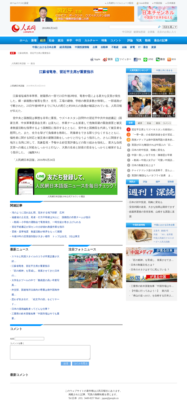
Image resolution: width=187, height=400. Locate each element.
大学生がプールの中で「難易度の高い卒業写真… (35, 282)
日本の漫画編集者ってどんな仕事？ (31, 309)
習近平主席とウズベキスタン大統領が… (153, 129)
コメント (115, 40)
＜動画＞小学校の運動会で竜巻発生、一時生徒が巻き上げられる (46, 222)
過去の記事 (161, 40)
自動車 (104, 47)
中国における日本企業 (44, 47)
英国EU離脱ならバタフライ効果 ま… (152, 175)
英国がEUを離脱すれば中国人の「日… (152, 145)
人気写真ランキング (139, 70)
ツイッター (123, 59)
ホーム (24, 40)
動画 (148, 40)
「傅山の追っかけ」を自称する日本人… (152, 295)
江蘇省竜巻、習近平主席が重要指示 (31, 266)
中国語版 (157, 3)
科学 (69, 40)
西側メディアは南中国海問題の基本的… (153, 139)
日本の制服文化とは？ (143, 165)
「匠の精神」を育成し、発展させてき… (152, 260)
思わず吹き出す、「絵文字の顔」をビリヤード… (35, 301)
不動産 (114, 47)
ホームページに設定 (19, 3)
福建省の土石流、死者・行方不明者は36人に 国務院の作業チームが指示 (51, 217)
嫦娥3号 (164, 231)
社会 (51, 40)
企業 (95, 47)
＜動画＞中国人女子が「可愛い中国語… (153, 160)
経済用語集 (65, 47)
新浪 (108, 59)
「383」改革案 (166, 234)
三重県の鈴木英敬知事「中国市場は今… (152, 286)
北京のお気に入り (166, 32)
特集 (104, 40)
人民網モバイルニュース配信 (119, 3)
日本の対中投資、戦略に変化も (148, 150)
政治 (60, 40)
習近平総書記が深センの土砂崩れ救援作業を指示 (38, 227)
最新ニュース (19, 249)
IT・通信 (143, 47)
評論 (130, 40)
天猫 (155, 234)
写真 (139, 40)
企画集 (151, 32)
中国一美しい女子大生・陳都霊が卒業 (152, 155)
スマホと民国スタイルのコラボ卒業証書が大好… (35, 259)
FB (137, 59)
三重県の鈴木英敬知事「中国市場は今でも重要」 (35, 316)
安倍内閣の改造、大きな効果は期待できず (152, 207)
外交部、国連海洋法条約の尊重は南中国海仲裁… (35, 292)
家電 (132, 47)
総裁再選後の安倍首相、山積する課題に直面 (152, 214)
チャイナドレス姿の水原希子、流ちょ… (153, 170)
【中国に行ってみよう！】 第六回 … (152, 291)
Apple (95, 59)
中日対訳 (127, 32)
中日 (78, 40)
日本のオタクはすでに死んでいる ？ (150, 269)
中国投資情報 (82, 47)
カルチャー (91, 40)
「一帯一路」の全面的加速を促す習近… (153, 134)
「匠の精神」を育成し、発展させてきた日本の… (35, 273)
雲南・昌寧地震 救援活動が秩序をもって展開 (37, 231)
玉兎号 (156, 231)
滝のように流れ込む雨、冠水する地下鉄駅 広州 (38, 212)
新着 (34, 40)
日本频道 (170, 3)
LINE (148, 59)
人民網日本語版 (18, 63)
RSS (171, 59)
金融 (124, 47)
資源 (153, 47)
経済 (43, 40)
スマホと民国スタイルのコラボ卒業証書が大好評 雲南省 (44, 53)
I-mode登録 (143, 3)
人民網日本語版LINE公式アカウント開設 (66, 183)
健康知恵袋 (139, 32)
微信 (160, 59)
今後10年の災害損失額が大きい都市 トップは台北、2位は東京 (46, 236)
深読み (132, 182)
